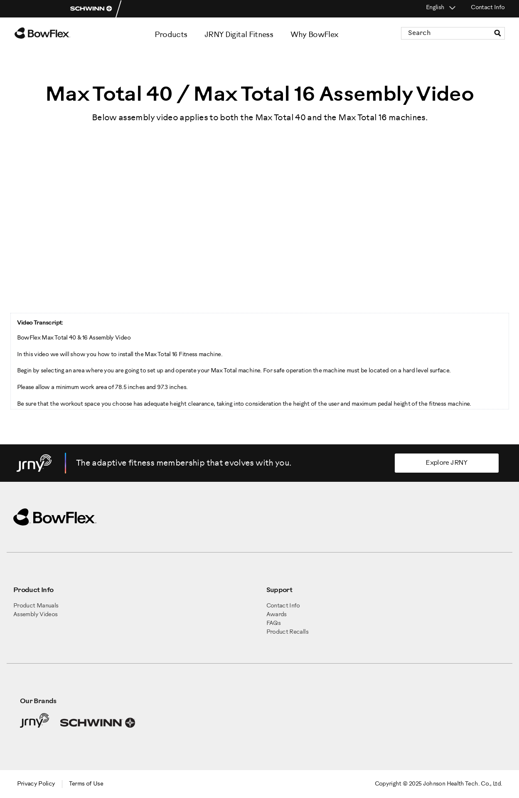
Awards (276, 615)
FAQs (273, 623)
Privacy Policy (36, 784)
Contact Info (487, 8)
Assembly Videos (35, 615)
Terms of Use (86, 784)
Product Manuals (35, 606)
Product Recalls (287, 632)
